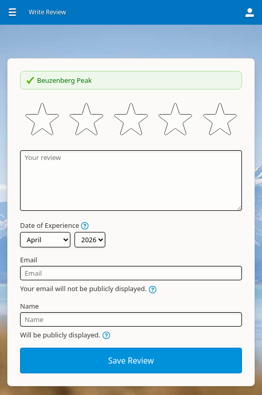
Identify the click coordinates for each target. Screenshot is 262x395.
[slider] (131, 120)
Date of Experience (54, 225)
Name (29, 306)
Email (28, 260)
